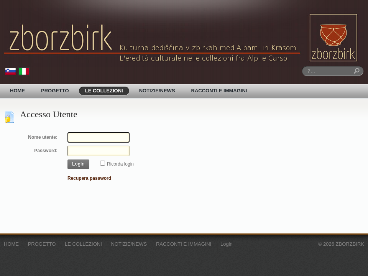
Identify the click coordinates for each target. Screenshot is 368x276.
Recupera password (89, 178)
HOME (17, 91)
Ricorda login (120, 164)
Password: (46, 150)
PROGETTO (55, 91)
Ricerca (355, 71)
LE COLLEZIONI (104, 91)
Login (78, 164)
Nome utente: (43, 137)
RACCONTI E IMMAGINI (219, 91)
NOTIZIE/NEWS (157, 91)
